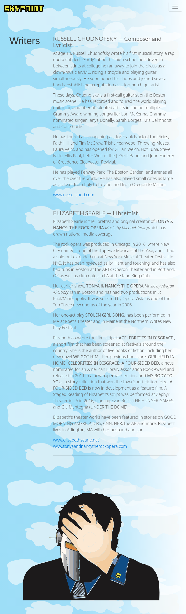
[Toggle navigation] (175, 7)
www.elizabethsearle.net (76, 440)
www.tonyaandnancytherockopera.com (90, 446)
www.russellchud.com (73, 194)
